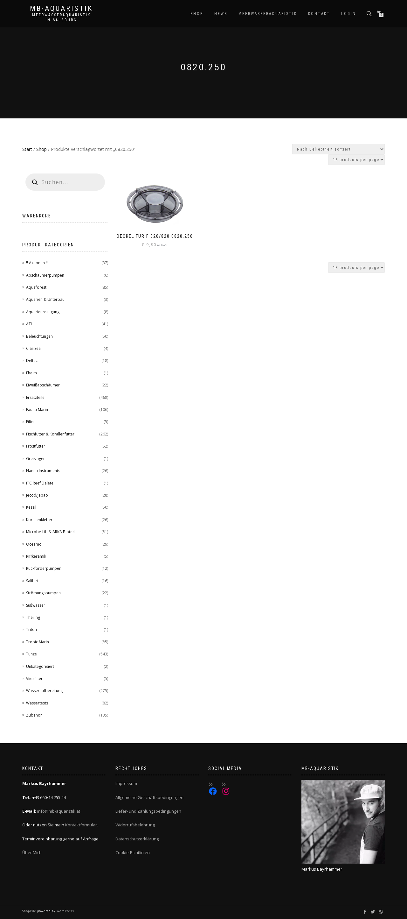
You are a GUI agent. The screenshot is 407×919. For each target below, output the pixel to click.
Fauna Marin (37, 409)
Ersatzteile (35, 397)
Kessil (31, 507)
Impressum (126, 783)
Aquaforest (36, 287)
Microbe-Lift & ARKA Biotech (51, 531)
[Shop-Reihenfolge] (338, 149)
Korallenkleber (39, 519)
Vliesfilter (34, 678)
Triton (31, 629)
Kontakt (319, 13)
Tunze (31, 654)
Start (27, 149)
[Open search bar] (370, 13)
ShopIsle (29, 911)
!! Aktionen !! (37, 262)
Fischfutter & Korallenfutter (50, 434)
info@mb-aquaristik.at (58, 811)
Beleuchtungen (39, 336)
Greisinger (35, 458)
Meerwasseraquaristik (267, 13)
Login (348, 13)
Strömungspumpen (43, 593)
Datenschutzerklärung (137, 839)
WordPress (65, 911)
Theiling (33, 617)
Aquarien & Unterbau (45, 299)
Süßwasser (35, 605)
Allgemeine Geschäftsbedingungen (149, 797)
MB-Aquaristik (61, 8)
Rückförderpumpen (43, 568)
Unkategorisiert (40, 666)
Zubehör (34, 715)
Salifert (32, 580)
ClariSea (33, 348)
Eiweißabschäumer (43, 385)
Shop (196, 13)
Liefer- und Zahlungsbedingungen (148, 811)
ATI (29, 324)
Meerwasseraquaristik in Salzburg (61, 17)
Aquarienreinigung (42, 312)
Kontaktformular (81, 825)
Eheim (31, 373)
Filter (30, 421)
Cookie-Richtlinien (132, 852)
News (220, 13)
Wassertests (37, 703)
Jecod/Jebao (37, 495)
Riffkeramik (36, 556)
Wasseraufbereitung (44, 690)
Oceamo (34, 544)
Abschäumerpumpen (45, 275)
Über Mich (32, 852)
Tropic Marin (37, 642)
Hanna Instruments (43, 470)
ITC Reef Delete (39, 483)
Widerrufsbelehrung (135, 825)
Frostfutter (35, 446)
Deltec (32, 360)
